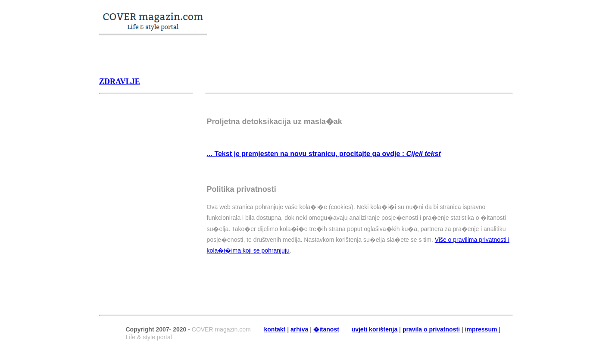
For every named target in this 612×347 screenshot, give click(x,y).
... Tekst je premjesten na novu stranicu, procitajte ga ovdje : (324, 153)
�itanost (326, 329)
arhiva (299, 329)
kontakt (275, 329)
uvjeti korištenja (375, 329)
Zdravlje (119, 81)
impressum (482, 329)
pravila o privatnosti (431, 329)
